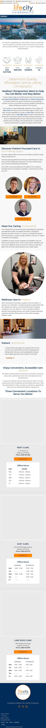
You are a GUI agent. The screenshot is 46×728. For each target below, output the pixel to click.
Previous (3, 354)
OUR (17, 69)
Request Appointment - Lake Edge (9, 3)
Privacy (11, 722)
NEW (28, 69)
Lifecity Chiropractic (37, 99)
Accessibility (16, 722)
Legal (7, 722)
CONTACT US (23, 459)
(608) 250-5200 (7, 720)
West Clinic (7, 110)
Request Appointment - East (8, 1)
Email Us (32, 3)
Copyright (3, 722)
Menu (3, 16)
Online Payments (40, 3)
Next (43, 354)
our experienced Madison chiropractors (15, 99)
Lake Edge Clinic (21, 115)
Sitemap (3, 724)
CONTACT (39, 69)
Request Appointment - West (23, 1)
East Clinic (30, 112)
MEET (7, 70)
